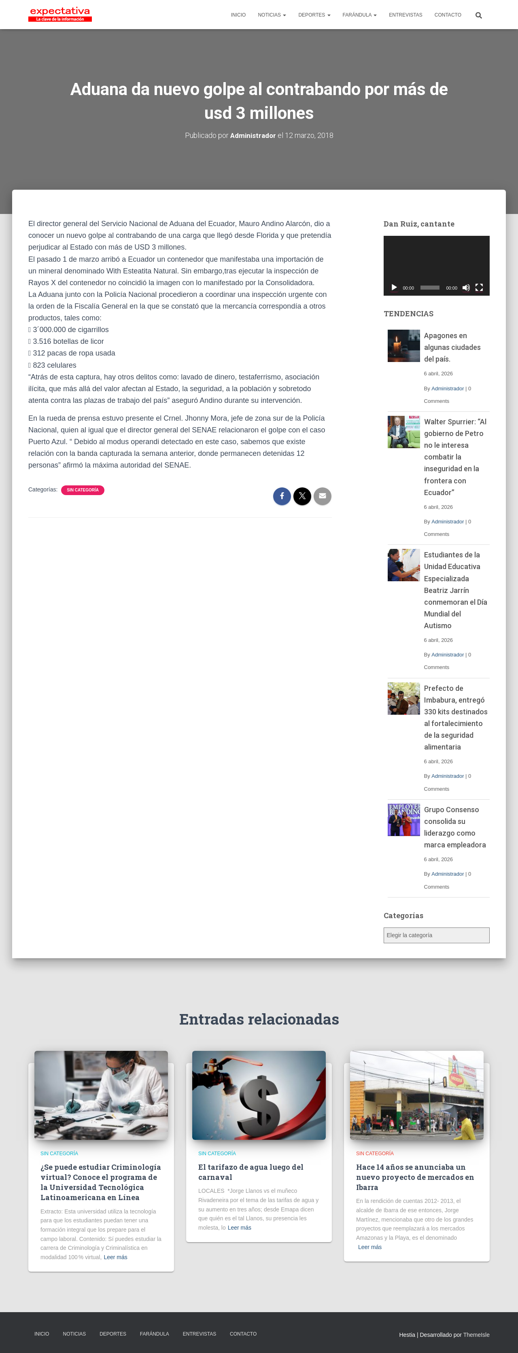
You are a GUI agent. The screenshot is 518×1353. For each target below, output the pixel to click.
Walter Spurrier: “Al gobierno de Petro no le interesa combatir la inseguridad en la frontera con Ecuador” (455, 456)
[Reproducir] (394, 287)
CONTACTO (448, 15)
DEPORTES (314, 15)
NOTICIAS (272, 15)
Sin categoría (83, 490)
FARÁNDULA (360, 15)
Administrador (447, 388)
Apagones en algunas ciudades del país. (452, 347)
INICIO (238, 15)
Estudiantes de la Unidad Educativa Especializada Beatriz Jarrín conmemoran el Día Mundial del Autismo (455, 590)
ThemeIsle (476, 1335)
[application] (437, 266)
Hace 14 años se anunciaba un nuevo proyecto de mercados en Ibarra (415, 1177)
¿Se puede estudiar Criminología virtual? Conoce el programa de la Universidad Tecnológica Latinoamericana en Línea (100, 1182)
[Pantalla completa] (479, 287)
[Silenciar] (466, 287)
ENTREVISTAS (405, 15)
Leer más (115, 1257)
